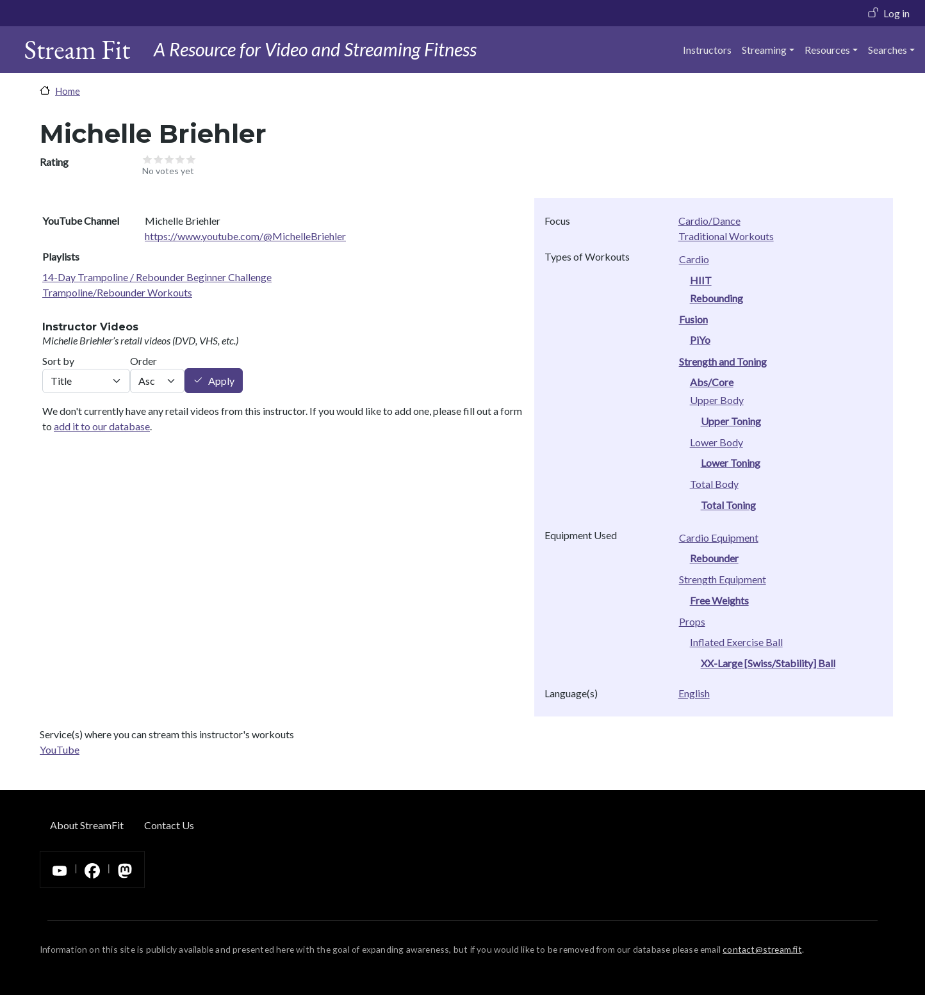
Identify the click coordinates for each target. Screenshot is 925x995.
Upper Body (717, 400)
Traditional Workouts (726, 236)
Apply (221, 381)
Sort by (58, 361)
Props (692, 621)
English (694, 693)
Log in (896, 13)
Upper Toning (731, 421)
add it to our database (102, 426)
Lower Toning (730, 463)
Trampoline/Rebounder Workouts (117, 292)
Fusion (693, 319)
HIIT (701, 280)
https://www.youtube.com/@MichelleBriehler (245, 236)
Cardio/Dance (709, 220)
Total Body (714, 484)
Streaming (764, 50)
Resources (827, 50)
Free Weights (719, 600)
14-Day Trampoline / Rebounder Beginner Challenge (157, 277)
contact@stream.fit (762, 949)
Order (143, 361)
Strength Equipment (722, 579)
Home (67, 91)
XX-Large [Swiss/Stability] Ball (768, 663)
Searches (887, 50)
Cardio (694, 259)
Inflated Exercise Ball (736, 642)
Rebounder (714, 558)
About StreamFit (87, 825)
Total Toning (728, 505)
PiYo (700, 340)
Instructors (707, 50)
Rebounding (716, 298)
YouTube (59, 749)
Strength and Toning (723, 361)
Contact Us (169, 825)
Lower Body (716, 442)
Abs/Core (711, 382)
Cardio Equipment (718, 537)
